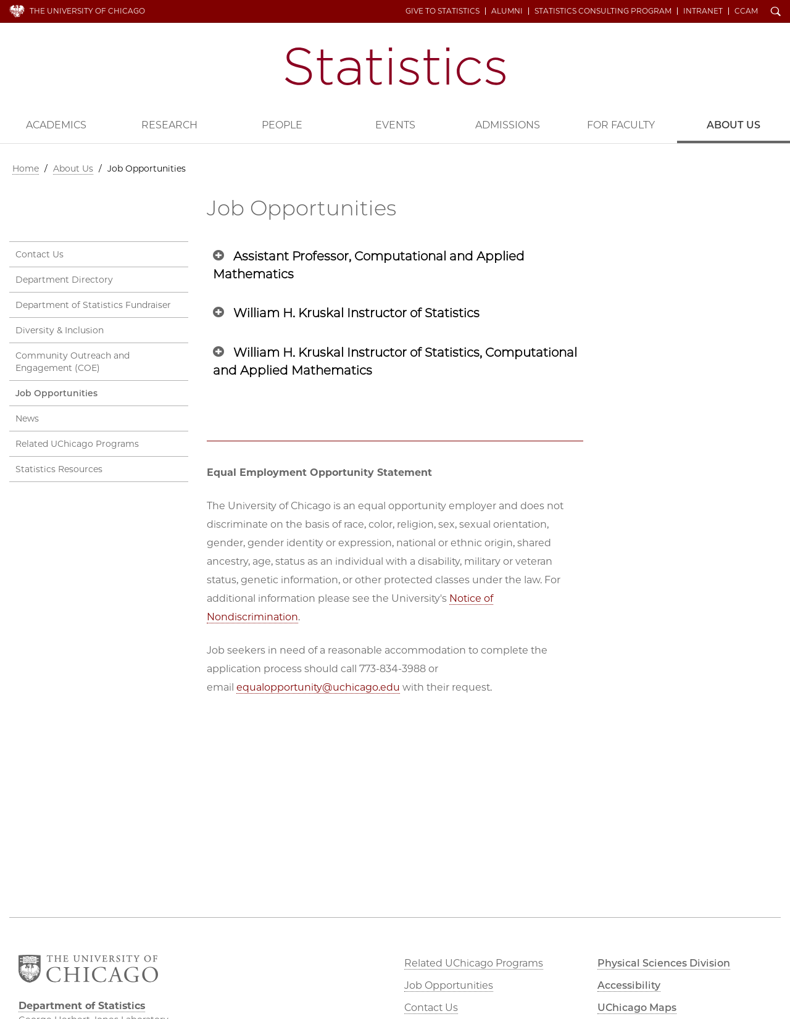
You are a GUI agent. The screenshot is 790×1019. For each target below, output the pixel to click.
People (282, 125)
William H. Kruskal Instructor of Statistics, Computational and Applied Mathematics (395, 361)
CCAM (746, 11)
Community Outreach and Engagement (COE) (72, 361)
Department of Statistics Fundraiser (93, 304)
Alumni (507, 11)
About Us (73, 168)
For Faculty (621, 125)
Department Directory (64, 279)
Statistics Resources (58, 469)
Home (25, 168)
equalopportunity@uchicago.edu (318, 687)
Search (776, 12)
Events (395, 125)
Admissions (507, 125)
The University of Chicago (87, 10)
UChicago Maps (636, 1007)
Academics (56, 125)
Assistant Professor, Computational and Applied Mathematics (369, 265)
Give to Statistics (442, 11)
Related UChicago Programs (77, 443)
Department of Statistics (395, 66)
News (27, 418)
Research (169, 125)
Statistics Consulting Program (603, 11)
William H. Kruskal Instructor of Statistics (356, 313)
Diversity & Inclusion (59, 330)
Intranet (703, 11)
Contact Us (39, 254)
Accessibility (628, 985)
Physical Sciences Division (663, 963)
